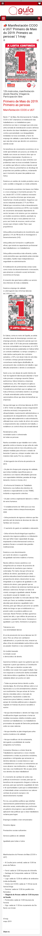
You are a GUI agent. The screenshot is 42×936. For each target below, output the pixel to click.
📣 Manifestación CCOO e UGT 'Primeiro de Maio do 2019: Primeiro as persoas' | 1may (20, 31)
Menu (2, 3)
